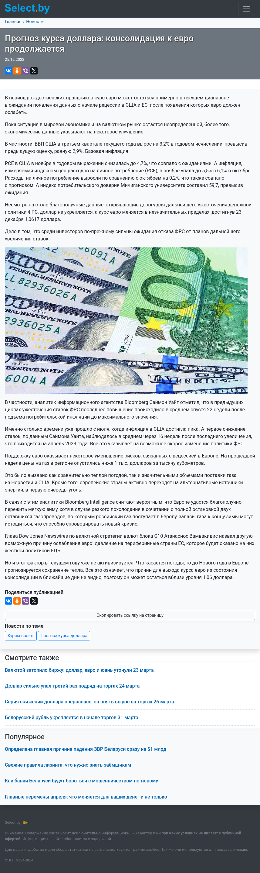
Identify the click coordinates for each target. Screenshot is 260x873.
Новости (35, 21)
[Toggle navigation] (246, 9)
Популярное (25, 737)
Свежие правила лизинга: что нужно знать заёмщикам (68, 765)
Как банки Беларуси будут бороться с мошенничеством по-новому (81, 781)
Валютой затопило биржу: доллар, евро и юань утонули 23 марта (79, 670)
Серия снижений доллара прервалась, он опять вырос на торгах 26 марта (89, 702)
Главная (13, 21)
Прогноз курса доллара (64, 635)
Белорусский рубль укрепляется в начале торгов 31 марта (71, 717)
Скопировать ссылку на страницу (130, 615)
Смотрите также (32, 658)
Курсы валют (21, 635)
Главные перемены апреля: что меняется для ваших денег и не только (86, 797)
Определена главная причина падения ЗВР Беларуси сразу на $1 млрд (85, 749)
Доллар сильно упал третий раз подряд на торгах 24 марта (72, 686)
